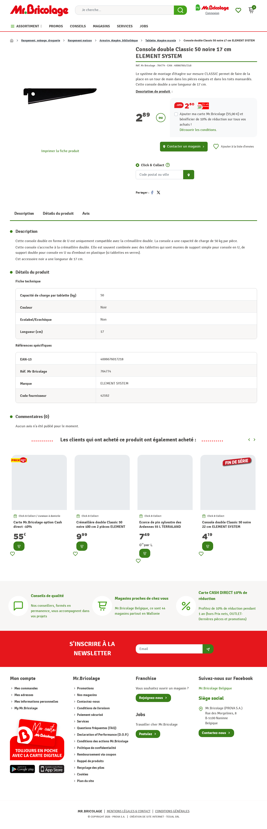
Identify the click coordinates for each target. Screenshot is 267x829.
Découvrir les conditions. (198, 130)
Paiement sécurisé (89, 715)
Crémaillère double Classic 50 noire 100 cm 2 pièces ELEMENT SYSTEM (100, 527)
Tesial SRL (172, 816)
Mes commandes (26, 688)
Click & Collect (152, 165)
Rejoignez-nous (151, 698)
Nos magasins (86, 695)
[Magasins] (102, 605)
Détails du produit (58, 213)
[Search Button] (180, 10)
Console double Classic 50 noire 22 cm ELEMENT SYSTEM (226, 524)
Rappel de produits (90, 761)
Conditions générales (172, 811)
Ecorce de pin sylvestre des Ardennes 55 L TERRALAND (160, 524)
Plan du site (85, 781)
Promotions (85, 688)
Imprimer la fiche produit (60, 151)
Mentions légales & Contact (128, 811)
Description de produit (154, 91)
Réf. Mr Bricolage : (146, 65)
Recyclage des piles (90, 768)
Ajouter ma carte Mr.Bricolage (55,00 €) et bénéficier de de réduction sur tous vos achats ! (213, 119)
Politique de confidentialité (96, 748)
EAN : (170, 65)
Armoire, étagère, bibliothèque (119, 40)
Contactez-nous (88, 702)
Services (82, 721)
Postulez (145, 734)
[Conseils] (18, 605)
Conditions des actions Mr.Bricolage (102, 741)
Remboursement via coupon (96, 754)
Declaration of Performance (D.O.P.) (102, 735)
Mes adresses (23, 695)
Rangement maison (80, 40)
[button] (251, 10)
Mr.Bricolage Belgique (215, 688)
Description (24, 213)
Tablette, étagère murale (160, 40)
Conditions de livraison (93, 708)
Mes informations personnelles (36, 702)
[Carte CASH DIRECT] (186, 605)
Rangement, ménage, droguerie (40, 40)
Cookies (82, 774)
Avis (85, 213)
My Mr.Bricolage (26, 708)
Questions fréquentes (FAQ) (96, 728)
